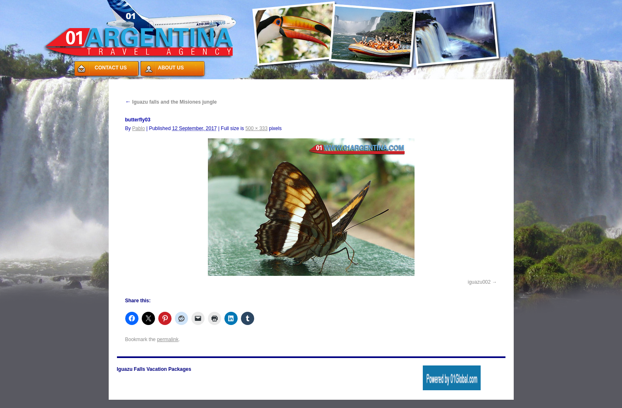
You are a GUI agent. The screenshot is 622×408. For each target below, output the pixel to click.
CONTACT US (111, 68)
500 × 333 (256, 128)
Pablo (138, 128)
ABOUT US (171, 68)
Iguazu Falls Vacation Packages (154, 369)
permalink (168, 339)
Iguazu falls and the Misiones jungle (171, 102)
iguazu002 (479, 282)
